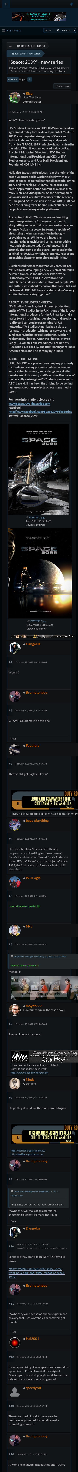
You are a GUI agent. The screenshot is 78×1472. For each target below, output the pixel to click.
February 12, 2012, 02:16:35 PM (31, 896)
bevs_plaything (37, 820)
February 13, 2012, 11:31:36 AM (32, 1244)
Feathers (32, 745)
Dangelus (33, 644)
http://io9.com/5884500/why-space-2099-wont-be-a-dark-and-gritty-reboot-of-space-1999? (37, 1273)
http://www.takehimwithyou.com (29, 1072)
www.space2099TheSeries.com (29, 403)
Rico (29, 93)
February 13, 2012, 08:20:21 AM (31, 1097)
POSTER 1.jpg (35, 517)
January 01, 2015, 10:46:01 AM (32, 1454)
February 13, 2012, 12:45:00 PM (32, 1303)
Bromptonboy (36, 692)
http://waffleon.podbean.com (27, 1154)
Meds (30, 1079)
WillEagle (33, 878)
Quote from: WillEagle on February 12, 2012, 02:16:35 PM (40, 956)
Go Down (12, 80)
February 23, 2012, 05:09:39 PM (32, 1406)
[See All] (10, 45)
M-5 (29, 926)
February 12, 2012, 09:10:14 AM (31, 710)
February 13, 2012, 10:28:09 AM (31, 1179)
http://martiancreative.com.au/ (28, 1150)
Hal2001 (32, 1338)
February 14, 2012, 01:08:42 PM (32, 1357)
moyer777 (34, 1006)
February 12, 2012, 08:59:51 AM (31, 662)
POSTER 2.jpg (36, 621)
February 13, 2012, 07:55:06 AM (31, 1024)
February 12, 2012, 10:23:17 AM (31, 764)
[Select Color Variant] (72, 4)
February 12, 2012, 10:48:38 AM (31, 839)
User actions (62, 86)
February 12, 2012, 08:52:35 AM (27, 112)
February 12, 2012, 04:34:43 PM (31, 944)
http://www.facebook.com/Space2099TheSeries (40, 411)
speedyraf (33, 1388)
